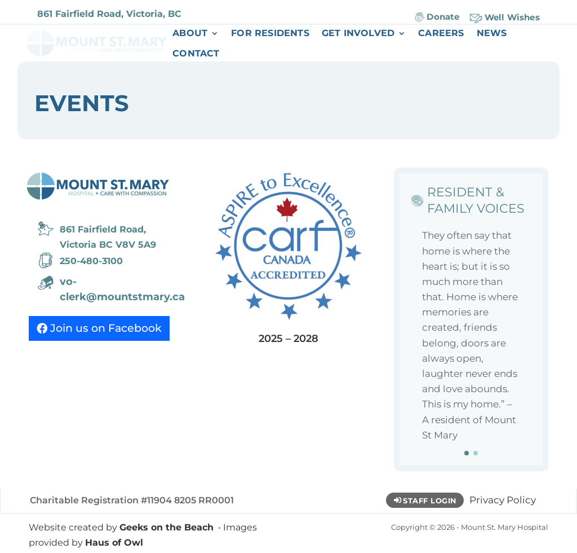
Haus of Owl (114, 542)
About (189, 33)
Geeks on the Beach (166, 527)
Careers (441, 33)
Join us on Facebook (106, 328)
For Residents (270, 33)
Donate (443, 16)
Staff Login (430, 500)
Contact (195, 54)
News (492, 33)
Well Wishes (512, 17)
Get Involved (358, 33)
